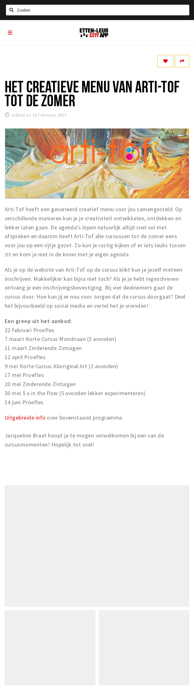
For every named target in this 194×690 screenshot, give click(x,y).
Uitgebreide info (25, 417)
